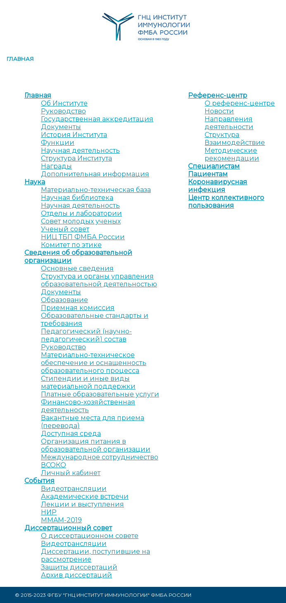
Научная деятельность (80, 150)
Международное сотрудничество (99, 457)
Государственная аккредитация (97, 119)
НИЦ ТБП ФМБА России (83, 237)
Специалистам (214, 166)
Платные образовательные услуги (100, 394)
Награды (56, 166)
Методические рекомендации (232, 154)
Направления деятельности (229, 123)
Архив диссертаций (76, 575)
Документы (61, 127)
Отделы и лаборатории (81, 213)
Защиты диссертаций (79, 567)
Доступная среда (71, 433)
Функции (57, 143)
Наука (34, 182)
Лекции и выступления (82, 504)
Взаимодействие (235, 143)
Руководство (63, 111)
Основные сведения (77, 268)
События (39, 481)
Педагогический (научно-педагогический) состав (86, 335)
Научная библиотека (77, 198)
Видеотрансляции (74, 488)
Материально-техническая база (96, 190)
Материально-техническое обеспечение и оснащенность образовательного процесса (93, 363)
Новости (219, 111)
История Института (74, 135)
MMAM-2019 (61, 520)
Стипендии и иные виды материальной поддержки (88, 382)
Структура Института (76, 158)
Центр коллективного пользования (226, 201)
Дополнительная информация (95, 174)
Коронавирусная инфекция (217, 186)
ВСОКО (53, 465)
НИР (49, 512)
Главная (20, 58)
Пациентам (208, 174)
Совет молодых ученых (81, 221)
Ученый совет (65, 229)
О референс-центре (240, 103)
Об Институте (64, 103)
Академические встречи (85, 496)
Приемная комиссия (77, 308)
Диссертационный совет (68, 528)
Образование (64, 300)
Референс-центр (217, 95)
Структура (222, 135)
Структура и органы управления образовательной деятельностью (99, 280)
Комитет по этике (71, 245)
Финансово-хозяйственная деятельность (88, 406)
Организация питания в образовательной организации (95, 445)
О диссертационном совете (89, 536)
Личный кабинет (70, 473)
